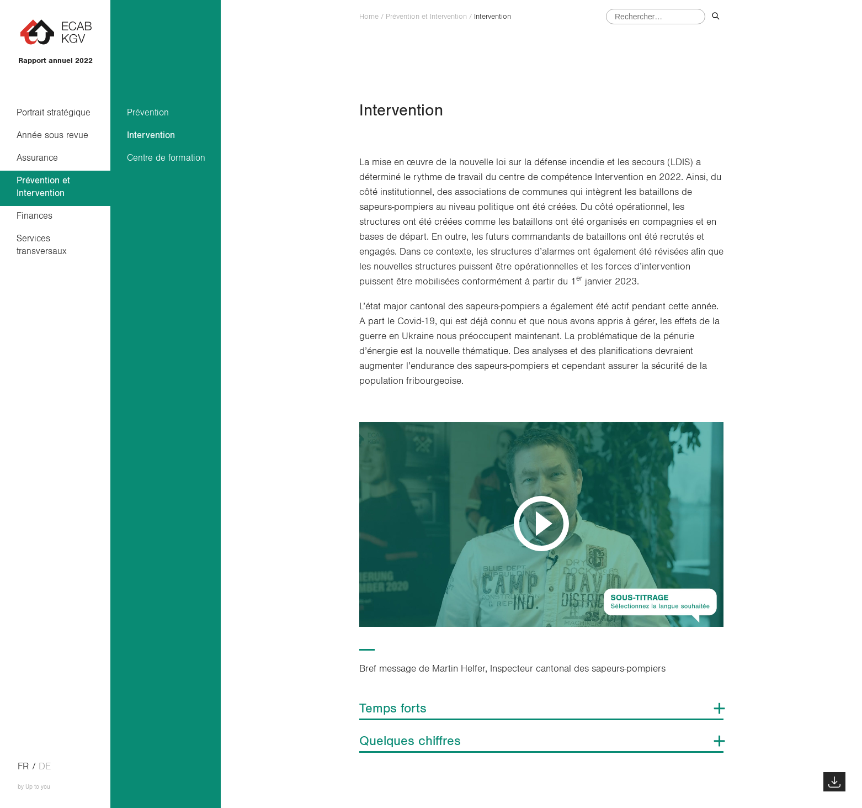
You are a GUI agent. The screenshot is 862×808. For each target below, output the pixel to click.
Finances (34, 215)
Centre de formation (166, 157)
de (45, 767)
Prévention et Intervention (43, 187)
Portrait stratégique (54, 112)
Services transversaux (42, 245)
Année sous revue (52, 135)
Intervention (151, 135)
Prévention (148, 112)
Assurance (37, 157)
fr (23, 767)
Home (369, 16)
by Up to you (34, 787)
